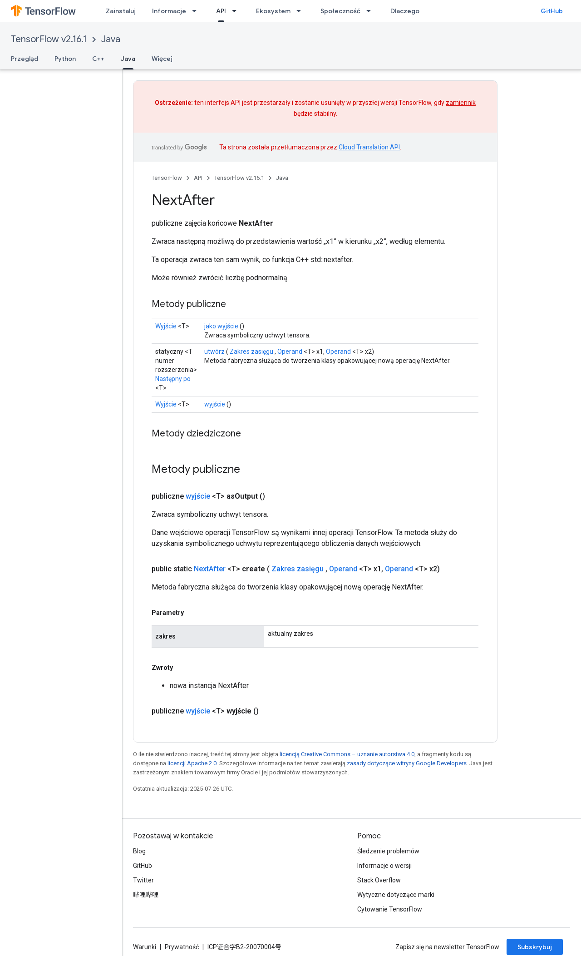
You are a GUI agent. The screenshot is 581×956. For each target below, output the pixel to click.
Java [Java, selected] (128, 58)
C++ (98, 58)
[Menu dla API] (237, 11)
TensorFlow (167, 177)
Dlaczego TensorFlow (423, 11)
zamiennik (461, 102)
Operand (289, 351)
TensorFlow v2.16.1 (49, 39)
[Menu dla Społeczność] (371, 11)
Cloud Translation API (369, 147)
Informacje (169, 11)
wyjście (214, 404)
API (198, 177)
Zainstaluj (121, 11)
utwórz (214, 351)
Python (65, 58)
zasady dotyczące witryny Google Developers (407, 763)
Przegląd (24, 58)
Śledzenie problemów (388, 851)
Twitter (143, 880)
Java (110, 39)
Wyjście (166, 326)
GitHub (552, 11)
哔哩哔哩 (145, 894)
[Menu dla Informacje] (197, 11)
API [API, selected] (221, 11)
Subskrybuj (534, 947)
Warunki (144, 947)
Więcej (162, 58)
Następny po (173, 378)
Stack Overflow (379, 880)
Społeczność (340, 11)
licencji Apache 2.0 (192, 763)
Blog (139, 851)
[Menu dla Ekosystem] (301, 11)
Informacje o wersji (384, 865)
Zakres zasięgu (251, 351)
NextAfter (210, 569)
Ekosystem (273, 11)
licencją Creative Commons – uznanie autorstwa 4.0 (347, 754)
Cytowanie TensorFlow (389, 909)
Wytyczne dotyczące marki (395, 894)
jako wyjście (221, 326)
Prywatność (182, 947)
